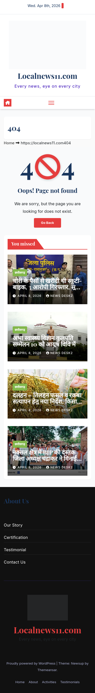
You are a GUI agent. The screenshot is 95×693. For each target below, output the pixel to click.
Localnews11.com (47, 76)
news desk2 (59, 296)
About (33, 682)
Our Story (13, 525)
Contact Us (15, 562)
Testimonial (15, 549)
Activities (49, 682)
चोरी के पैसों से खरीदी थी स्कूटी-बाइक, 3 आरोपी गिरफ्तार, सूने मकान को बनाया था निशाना (47, 286)
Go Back (47, 223)
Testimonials (70, 682)
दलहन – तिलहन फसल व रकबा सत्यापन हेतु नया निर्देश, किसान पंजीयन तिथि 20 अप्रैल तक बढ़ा (47, 404)
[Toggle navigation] (51, 102)
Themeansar (47, 670)
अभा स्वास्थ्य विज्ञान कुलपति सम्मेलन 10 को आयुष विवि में (44, 341)
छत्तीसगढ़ (20, 272)
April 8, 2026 (30, 296)
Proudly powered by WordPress (31, 663)
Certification (16, 537)
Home (9, 143)
